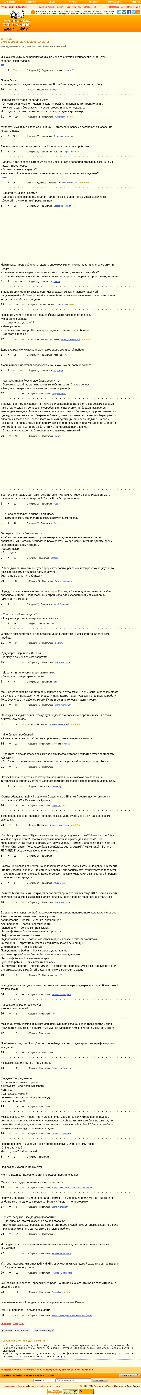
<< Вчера (6, 1323)
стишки (49, 1375)
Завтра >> (18, 1323)
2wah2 (58, 436)
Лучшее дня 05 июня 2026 (14, 7)
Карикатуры (114, 2)
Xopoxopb (58, 370)
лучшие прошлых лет (69, 1370)
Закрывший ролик (63, 581)
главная (6, 1375)
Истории (31, 2)
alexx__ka (56, 805)
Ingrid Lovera (70, 152)
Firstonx (66, 744)
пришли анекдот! (130, 1375)
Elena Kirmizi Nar (63, 662)
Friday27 (54, 90)
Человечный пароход (62, 994)
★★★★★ (84, 183)
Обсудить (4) (33, 355)
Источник (59, 70)
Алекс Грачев (61, 117)
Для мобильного (46, 7)
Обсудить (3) (33, 370)
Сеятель (54, 558)
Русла (56, 523)
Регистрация (134, 7)
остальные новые (34, 1370)
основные (18, 1370)
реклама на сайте (9, 1386)
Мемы (52, 2)
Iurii (52, 624)
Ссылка (32, 90)
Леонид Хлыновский (68, 183)
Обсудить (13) (35, 305)
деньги (4, 177)
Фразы (73, 2)
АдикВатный (59, 883)
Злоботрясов (62, 305)
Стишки (93, 2)
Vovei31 (58, 975)
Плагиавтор (55, 786)
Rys (66, 355)
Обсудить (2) (34, 117)
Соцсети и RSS (74, 7)
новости (56, 1386)
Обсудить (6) (33, 152)
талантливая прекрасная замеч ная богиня (72, 1188)
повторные (51, 1370)
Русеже (56, 504)
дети (3, 65)
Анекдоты (10, 2)
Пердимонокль (59, 393)
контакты (23, 1386)
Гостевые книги (90, 7)
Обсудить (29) (33, 70)
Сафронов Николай (62, 206)
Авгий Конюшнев (61, 604)
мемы (29, 1375)
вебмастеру (45, 1386)
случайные (87, 1370)
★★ (71, 117)
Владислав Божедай (63, 136)
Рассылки (60, 7)
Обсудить (32, 393)
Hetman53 (69, 70)
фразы (38, 1375)
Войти (124, 7)
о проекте (34, 1386)
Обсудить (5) (33, 281)
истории (18, 1375)
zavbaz (56, 281)
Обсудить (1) (33, 136)
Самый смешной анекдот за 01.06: (25, 1340)
